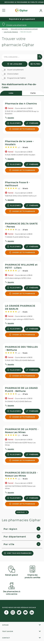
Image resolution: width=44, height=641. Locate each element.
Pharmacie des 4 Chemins (21, 103)
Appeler (11, 118)
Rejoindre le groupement (22, 19)
